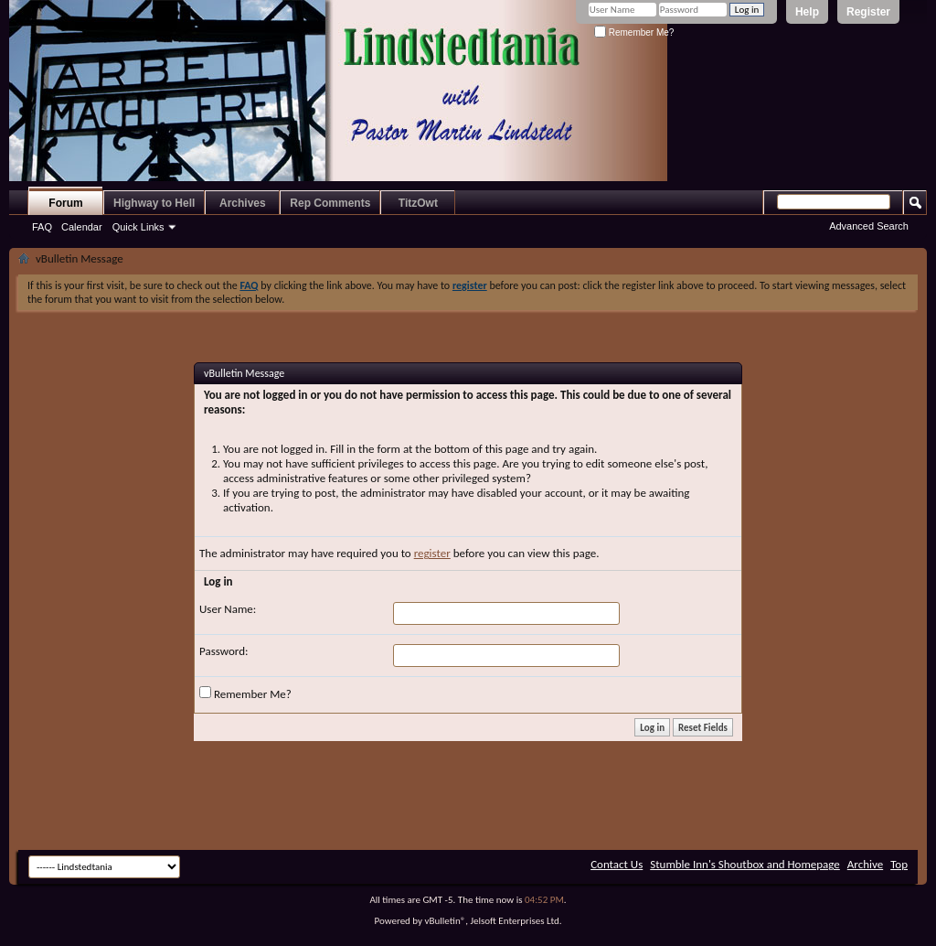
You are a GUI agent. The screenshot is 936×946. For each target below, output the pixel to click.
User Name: (227, 609)
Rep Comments (330, 203)
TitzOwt (418, 203)
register (432, 553)
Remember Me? (634, 32)
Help (807, 11)
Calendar (81, 226)
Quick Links (138, 226)
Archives (242, 203)
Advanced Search (869, 225)
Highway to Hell (154, 203)
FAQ (42, 226)
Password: (223, 651)
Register (868, 11)
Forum (65, 203)
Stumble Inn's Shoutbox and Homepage (745, 864)
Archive (865, 864)
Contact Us (616, 864)
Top (899, 864)
